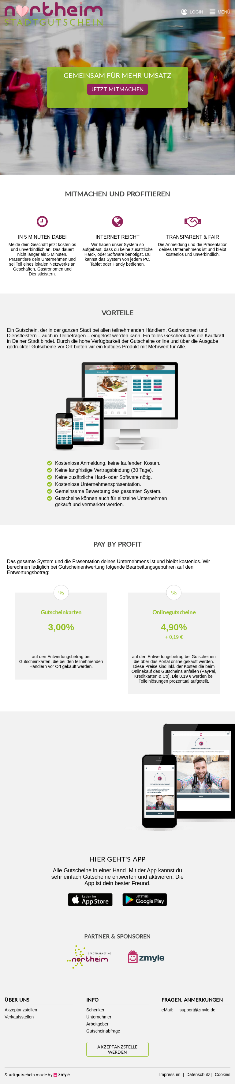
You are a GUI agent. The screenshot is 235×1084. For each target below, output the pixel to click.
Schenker (95, 1009)
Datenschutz (197, 1074)
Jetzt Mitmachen (117, 89)
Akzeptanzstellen (21, 1009)
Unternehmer (98, 1016)
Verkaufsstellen (19, 1016)
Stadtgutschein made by (37, 1074)
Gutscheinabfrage (103, 1031)
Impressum (170, 1074)
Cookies (222, 1074)
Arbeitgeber (97, 1023)
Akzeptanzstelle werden (117, 1049)
